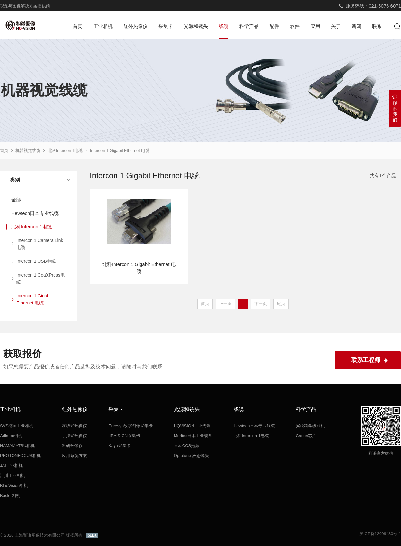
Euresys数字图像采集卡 (130, 425)
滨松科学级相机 (310, 425)
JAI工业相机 (11, 465)
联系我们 (394, 108)
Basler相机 (10, 495)
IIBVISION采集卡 (124, 435)
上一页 (225, 303)
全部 (16, 199)
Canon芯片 (306, 435)
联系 (377, 26)
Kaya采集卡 (119, 445)
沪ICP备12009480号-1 (380, 533)
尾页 (281, 303)
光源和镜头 (196, 26)
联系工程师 (369, 360)
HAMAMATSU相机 (17, 445)
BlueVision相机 (14, 485)
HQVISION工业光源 (192, 425)
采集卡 (165, 26)
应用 (315, 26)
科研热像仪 (72, 445)
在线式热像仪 (74, 425)
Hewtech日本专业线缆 (35, 213)
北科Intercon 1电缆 (65, 150)
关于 (336, 26)
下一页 (260, 303)
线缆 (223, 26)
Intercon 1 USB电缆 (36, 261)
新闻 (356, 26)
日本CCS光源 (186, 445)
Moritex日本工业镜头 (193, 435)
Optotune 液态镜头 (191, 455)
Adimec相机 (11, 435)
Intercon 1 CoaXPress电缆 (40, 278)
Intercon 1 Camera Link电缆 (39, 244)
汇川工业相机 (12, 475)
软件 (295, 26)
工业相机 (103, 26)
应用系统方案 (74, 455)
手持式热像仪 (74, 435)
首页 (77, 26)
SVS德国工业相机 (16, 425)
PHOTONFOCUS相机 (20, 455)
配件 (274, 26)
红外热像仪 (136, 26)
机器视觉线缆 (27, 150)
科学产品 (249, 26)
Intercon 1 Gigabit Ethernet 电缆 (119, 150)
